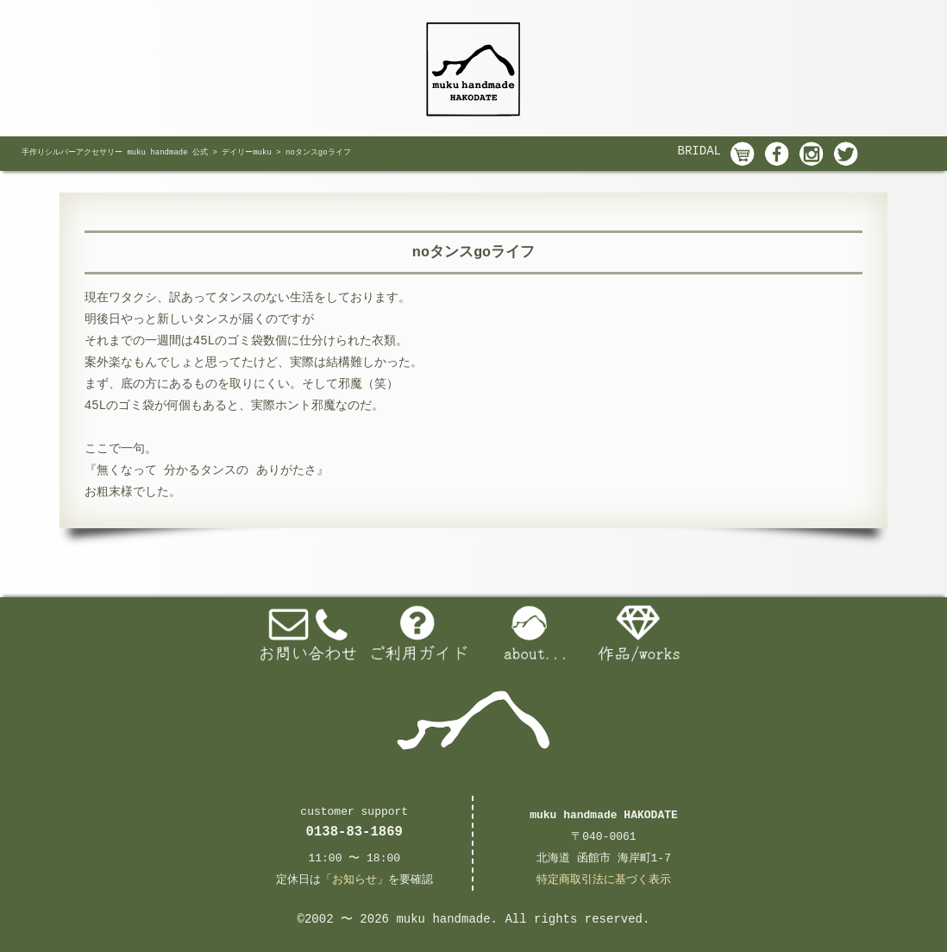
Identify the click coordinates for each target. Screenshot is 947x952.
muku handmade (443, 919)
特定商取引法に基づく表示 (603, 879)
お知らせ (354, 879)
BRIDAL (699, 151)
